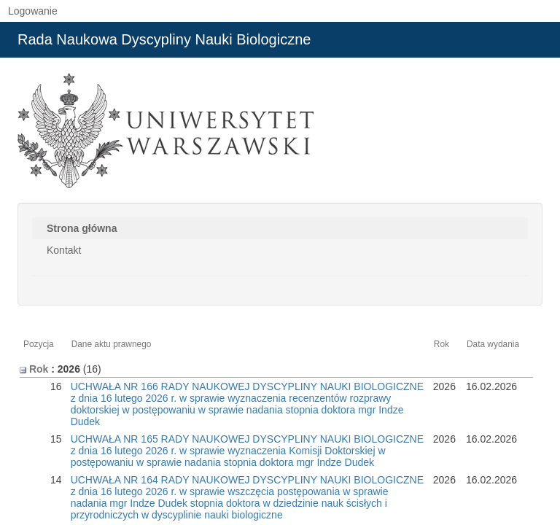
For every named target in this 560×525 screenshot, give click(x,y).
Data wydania (493, 344)
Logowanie (33, 11)
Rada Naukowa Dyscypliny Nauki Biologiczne (164, 39)
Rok (441, 344)
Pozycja (38, 344)
